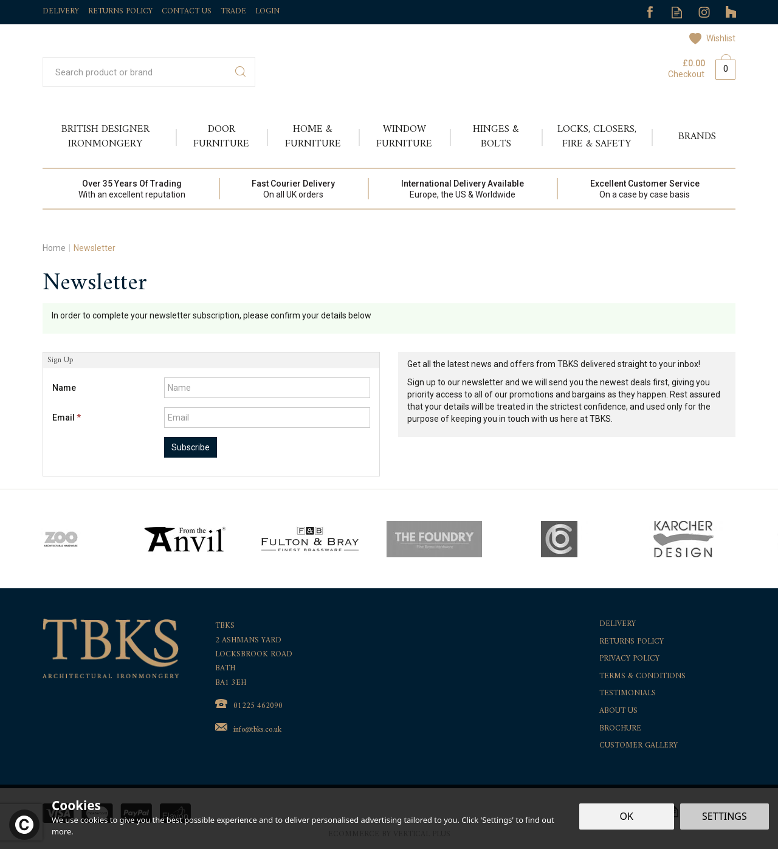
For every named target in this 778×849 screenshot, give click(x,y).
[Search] (136, 72)
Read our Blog (676, 12)
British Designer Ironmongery (105, 136)
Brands (697, 137)
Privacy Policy (629, 659)
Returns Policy (631, 642)
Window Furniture (404, 136)
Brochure (620, 729)
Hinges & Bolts (496, 136)
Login (267, 11)
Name (64, 388)
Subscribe (190, 447)
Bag (721, 67)
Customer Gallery (638, 746)
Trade (233, 11)
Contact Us (187, 11)
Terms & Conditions (642, 676)
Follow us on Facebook (649, 12)
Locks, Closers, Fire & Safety (596, 136)
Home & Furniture (313, 136)
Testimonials (627, 693)
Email (66, 417)
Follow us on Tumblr (731, 12)
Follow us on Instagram (704, 12)
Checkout (686, 74)
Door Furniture (221, 136)
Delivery (617, 624)
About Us (618, 711)
